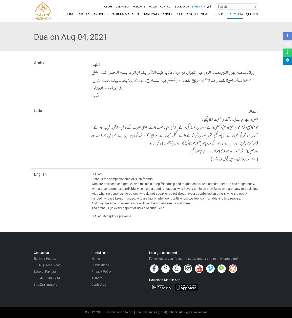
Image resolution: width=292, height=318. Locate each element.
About (108, 6)
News (205, 14)
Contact (166, 6)
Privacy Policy (101, 272)
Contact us (98, 284)
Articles (100, 14)
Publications (186, 14)
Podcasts (139, 6)
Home (70, 14)
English (197, 6)
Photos (84, 14)
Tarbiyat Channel (158, 14)
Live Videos (123, 6)
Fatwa (153, 6)
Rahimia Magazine (126, 14)
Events (218, 14)
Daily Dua (235, 14)
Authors (96, 278)
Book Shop (182, 6)
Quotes (252, 14)
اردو (209, 6)
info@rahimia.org (46, 284)
